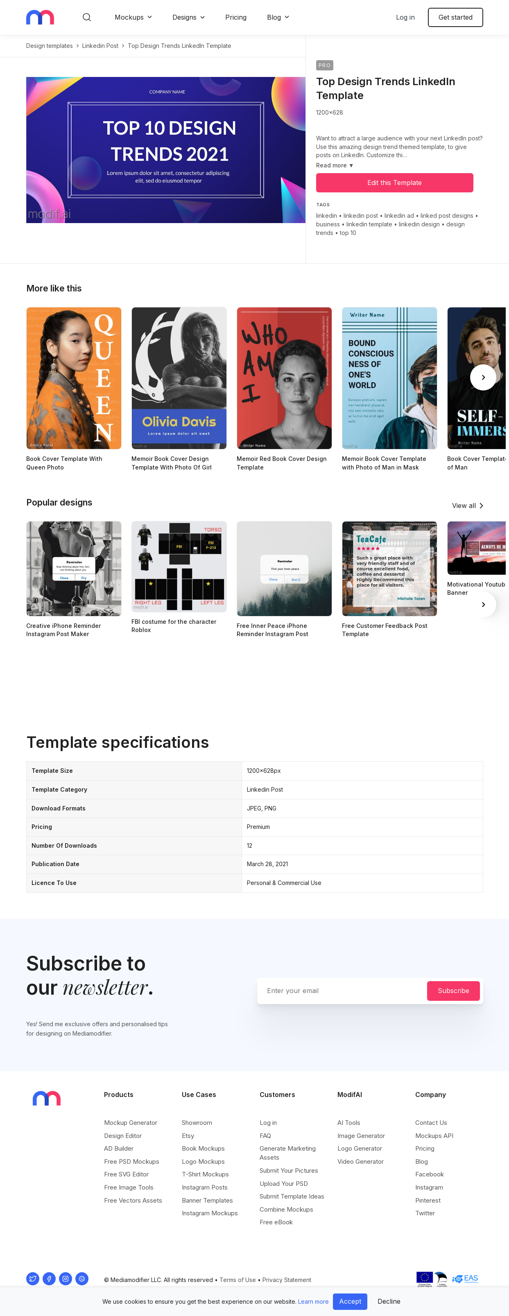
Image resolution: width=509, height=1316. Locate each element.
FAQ (265, 1136)
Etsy (188, 1136)
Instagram (429, 1187)
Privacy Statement (286, 1279)
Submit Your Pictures (289, 1170)
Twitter (425, 1213)
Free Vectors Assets (133, 1200)
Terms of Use (237, 1279)
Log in (405, 17)
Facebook (429, 1174)
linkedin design (419, 224)
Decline (389, 1301)
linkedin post (100, 45)
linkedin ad (399, 215)
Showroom (197, 1122)
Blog (274, 17)
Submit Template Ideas (292, 1196)
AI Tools (348, 1122)
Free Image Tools (129, 1187)
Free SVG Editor (126, 1174)
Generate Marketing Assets (288, 1152)
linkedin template (369, 224)
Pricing (236, 17)
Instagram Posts (205, 1187)
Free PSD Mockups (131, 1161)
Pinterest (428, 1200)
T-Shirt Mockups (205, 1174)
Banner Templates (207, 1200)
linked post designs (447, 215)
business (328, 224)
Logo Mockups (203, 1161)
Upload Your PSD (284, 1183)
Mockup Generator (130, 1122)
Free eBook (276, 1222)
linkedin (326, 215)
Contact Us (431, 1122)
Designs (184, 17)
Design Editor (123, 1136)
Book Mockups (203, 1148)
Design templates (49, 45)
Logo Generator (359, 1148)
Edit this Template (394, 182)
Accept (350, 1301)
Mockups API (434, 1136)
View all (464, 505)
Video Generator (360, 1161)
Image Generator (361, 1136)
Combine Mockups (286, 1209)
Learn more (313, 1301)
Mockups (129, 17)
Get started (456, 17)
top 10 (348, 232)
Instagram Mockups (210, 1213)
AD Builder (118, 1148)
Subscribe (453, 990)
